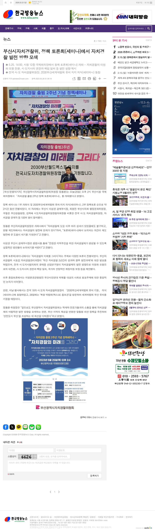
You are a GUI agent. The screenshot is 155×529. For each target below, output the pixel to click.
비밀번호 (61, 450)
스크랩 (94, 78)
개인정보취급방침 (61, 517)
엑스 (12, 427)
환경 (52, 28)
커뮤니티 (89, 28)
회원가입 (139, 2)
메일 (84, 78)
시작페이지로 (5, 2)
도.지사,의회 (63, 28)
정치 (19, 28)
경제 (27, 28)
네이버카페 (31, 427)
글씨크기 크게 (99, 78)
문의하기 (129, 517)
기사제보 (119, 517)
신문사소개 (34, 517)
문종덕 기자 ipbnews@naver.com (16, 78)
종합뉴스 (117, 161)
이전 (50, 492)
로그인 (147, 2)
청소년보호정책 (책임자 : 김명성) (83, 517)
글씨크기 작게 (104, 78)
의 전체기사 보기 (92, 417)
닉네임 (12, 450)
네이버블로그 (25, 427)
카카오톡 (18, 427)
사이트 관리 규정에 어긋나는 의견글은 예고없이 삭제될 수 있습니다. (39, 463)
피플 (44, 28)
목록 (79, 78)
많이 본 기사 (119, 40)
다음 (59, 492)
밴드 (38, 427)
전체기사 (9, 28)
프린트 (89, 78)
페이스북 (5, 427)
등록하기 (94, 475)
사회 (35, 28)
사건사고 (77, 28)
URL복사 (73, 78)
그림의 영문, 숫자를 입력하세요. (53, 456)
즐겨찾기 (11, 2)
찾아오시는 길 (46, 517)
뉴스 (104, 41)
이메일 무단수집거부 (106, 517)
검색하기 (148, 28)
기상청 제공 (35, 4)
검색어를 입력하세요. (136, 28)
